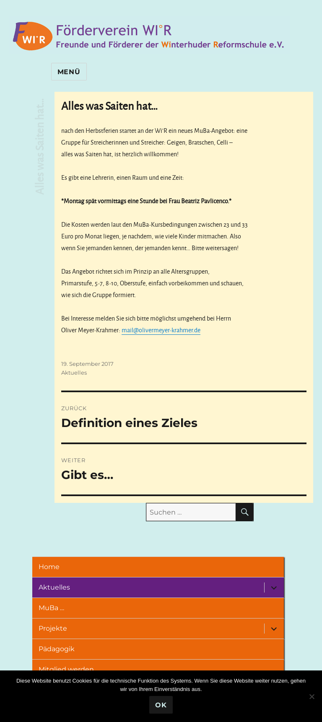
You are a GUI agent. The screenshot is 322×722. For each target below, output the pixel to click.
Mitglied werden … (72, 669)
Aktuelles (74, 372)
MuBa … (54, 608)
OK (161, 705)
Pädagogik (59, 649)
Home (52, 567)
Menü (68, 72)
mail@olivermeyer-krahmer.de (161, 330)
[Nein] (311, 696)
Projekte (55, 628)
